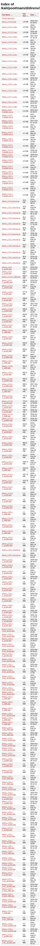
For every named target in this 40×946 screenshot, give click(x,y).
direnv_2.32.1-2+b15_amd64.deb (9, 930)
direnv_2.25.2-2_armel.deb (7, 606)
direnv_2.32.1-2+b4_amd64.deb (8, 813)
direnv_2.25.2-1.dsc (9, 84)
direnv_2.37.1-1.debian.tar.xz (7, 182)
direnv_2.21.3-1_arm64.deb (7, 475)
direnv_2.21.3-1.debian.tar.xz (7, 146)
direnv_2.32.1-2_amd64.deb (7, 802)
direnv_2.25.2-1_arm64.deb (7, 566)
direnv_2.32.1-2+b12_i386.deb (8, 852)
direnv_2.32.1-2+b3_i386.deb (7, 729)
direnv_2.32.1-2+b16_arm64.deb (9, 818)
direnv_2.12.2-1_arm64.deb (7, 287)
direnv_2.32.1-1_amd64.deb (7, 798)
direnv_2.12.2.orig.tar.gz (11, 207)
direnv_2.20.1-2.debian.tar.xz (7, 167)
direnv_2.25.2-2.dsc (9, 74)
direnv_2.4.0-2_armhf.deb (7, 268)
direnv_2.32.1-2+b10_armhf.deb (8, 745)
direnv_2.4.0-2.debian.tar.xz (7, 111)
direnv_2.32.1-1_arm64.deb (7, 620)
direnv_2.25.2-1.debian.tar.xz (7, 161)
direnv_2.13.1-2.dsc (9, 37)
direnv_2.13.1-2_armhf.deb (7, 315)
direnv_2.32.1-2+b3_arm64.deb (8, 660)
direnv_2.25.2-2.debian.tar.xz (7, 188)
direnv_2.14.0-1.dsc (9, 42)
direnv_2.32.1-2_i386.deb (7, 723)
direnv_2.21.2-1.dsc (9, 67)
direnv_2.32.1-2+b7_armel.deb (8, 693)
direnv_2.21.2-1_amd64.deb (7, 538)
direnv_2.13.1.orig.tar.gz (11, 213)
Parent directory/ (8, 18)
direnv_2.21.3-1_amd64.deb (7, 544)
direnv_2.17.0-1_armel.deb (7, 411)
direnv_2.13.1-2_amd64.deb (7, 385)
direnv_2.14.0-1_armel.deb (7, 338)
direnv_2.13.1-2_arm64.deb (7, 304)
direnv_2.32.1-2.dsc (9, 102)
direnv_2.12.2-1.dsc (9, 91)
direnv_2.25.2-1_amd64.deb (7, 765)
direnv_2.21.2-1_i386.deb (7, 519)
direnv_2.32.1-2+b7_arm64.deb (8, 714)
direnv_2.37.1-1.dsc (9, 97)
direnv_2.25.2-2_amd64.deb (7, 771)
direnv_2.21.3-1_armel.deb (7, 500)
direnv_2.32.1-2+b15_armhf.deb (8, 864)
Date (32, 15)
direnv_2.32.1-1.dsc (9, 107)
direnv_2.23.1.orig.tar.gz (11, 550)
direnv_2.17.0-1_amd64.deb (7, 419)
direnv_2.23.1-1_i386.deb (7, 697)
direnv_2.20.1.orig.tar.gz (11, 257)
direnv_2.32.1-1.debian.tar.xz (7, 172)
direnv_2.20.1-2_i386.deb (7, 513)
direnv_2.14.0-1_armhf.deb (7, 320)
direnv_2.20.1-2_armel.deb (7, 456)
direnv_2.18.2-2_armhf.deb (7, 431)
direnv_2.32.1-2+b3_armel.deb (8, 645)
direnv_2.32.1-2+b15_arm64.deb (9, 824)
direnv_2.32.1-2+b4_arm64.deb (8, 665)
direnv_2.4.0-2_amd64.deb (7, 281)
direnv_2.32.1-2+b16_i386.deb (8, 895)
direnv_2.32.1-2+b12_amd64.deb (9, 906)
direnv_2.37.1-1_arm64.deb (7, 829)
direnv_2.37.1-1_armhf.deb (7, 874)
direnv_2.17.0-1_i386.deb (7, 415)
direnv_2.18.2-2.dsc (9, 48)
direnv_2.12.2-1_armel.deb (7, 299)
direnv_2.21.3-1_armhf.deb (7, 494)
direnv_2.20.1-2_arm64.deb (7, 444)
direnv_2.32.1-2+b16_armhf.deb (8, 859)
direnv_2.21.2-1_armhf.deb (7, 481)
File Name (6, 15)
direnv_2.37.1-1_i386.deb (7, 912)
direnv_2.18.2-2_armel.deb (7, 437)
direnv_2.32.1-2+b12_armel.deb (8, 754)
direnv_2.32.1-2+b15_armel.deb (8, 868)
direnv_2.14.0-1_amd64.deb (7, 380)
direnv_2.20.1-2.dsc (9, 55)
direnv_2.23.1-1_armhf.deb (7, 577)
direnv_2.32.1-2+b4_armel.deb (8, 650)
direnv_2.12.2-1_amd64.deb (7, 356)
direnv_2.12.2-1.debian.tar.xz (7, 116)
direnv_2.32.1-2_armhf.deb (7, 625)
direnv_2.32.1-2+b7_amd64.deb (8, 885)
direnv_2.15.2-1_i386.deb (7, 390)
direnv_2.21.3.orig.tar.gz (11, 252)
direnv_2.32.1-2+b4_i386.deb (7, 734)
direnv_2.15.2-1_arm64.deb (7, 344)
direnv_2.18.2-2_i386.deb (7, 469)
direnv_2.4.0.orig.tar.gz (10, 201)
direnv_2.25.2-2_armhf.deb (7, 589)
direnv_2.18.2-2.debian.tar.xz (7, 140)
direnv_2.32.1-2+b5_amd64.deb (8, 842)
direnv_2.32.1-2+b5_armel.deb (8, 683)
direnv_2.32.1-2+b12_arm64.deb (9, 788)
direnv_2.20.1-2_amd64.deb (7, 526)
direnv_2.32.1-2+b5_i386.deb (7, 777)
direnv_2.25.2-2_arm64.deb (7, 572)
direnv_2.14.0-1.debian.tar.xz (7, 127)
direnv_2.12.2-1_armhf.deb (7, 293)
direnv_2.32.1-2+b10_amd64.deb (9, 900)
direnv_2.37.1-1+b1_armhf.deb (8, 880)
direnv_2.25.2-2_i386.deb (7, 709)
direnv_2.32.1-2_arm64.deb (7, 655)
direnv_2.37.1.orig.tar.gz (11, 263)
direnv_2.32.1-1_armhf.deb (7, 611)
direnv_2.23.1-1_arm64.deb (7, 561)
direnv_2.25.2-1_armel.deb (7, 600)
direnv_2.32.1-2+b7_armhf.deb (8, 689)
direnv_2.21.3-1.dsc (9, 61)
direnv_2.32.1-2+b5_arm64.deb (8, 677)
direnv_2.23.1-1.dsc (9, 79)
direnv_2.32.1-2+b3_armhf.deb (8, 630)
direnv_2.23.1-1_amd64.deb (7, 760)
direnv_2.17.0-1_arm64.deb (7, 402)
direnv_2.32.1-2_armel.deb (7, 640)
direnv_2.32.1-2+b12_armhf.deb (8, 739)
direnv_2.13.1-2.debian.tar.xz (7, 122)
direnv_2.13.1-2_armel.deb (7, 326)
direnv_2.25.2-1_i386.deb (7, 703)
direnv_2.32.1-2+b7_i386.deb (7, 783)
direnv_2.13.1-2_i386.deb (7, 362)
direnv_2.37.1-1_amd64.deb (7, 935)
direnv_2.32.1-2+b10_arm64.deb (9, 794)
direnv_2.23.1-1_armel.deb (7, 594)
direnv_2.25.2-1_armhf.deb (7, 583)
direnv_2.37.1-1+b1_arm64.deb (8, 835)
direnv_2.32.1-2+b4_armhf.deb (8, 635)
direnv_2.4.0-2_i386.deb (11, 277)
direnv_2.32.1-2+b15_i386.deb (8, 890)
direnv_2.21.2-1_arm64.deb (7, 463)
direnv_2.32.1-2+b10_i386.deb (8, 847)
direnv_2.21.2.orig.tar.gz (11, 239)
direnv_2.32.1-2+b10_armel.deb (8, 749)
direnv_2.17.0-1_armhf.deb (7, 406)
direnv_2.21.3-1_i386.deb (7, 532)
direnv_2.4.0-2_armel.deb (7, 272)
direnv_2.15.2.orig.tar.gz (11, 229)
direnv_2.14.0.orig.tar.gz (11, 218)
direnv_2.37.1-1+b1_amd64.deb (8, 942)
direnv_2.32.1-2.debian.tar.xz (7, 177)
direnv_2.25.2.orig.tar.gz (11, 555)
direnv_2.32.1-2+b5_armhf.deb (8, 671)
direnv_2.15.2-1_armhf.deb (7, 350)
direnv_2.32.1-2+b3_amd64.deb (8, 808)
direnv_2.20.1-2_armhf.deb (7, 450)
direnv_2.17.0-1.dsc (9, 32)
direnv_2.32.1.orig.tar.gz (11, 224)
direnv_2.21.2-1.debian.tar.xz (7, 195)
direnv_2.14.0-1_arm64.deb (7, 310)
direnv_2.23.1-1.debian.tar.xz (7, 155)
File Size (24, 15)
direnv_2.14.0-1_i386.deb (7, 367)
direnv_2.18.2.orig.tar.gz (11, 246)
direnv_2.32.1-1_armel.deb (7, 616)
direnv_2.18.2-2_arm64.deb (7, 425)
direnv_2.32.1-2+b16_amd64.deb (9, 925)
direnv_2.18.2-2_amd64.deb (7, 507)
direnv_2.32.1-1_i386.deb (7, 719)
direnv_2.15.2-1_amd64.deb (7, 397)
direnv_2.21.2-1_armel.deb (7, 488)
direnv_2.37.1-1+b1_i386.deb (7, 918)
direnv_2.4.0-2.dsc (9, 22)
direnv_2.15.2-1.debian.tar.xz (7, 133)
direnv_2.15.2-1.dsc (9, 27)
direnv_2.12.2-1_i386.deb (7, 331)
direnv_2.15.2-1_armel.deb (7, 373)
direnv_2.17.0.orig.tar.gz (11, 234)
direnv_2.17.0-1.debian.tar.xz (7, 151)
